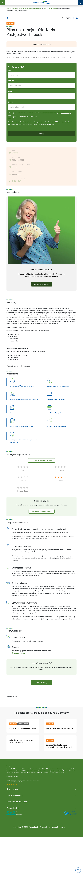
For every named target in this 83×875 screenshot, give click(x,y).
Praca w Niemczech (50, 8)
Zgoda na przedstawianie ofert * (23, 117)
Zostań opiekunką (14, 795)
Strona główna (11, 8)
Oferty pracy (37, 8)
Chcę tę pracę (41, 683)
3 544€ (16, 181)
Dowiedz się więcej (47, 124)
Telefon (11, 91)
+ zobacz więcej (66, 113)
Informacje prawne (12, 776)
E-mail (10, 102)
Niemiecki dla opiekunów (17, 802)
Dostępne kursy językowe (42, 511)
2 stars (14, 784)
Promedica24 (12, 808)
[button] (78, 870)
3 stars (12, 784)
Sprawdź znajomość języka (41, 460)
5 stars (7, 784)
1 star (16, 784)
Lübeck (15, 153)
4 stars (10, 784)
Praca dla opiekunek (25, 8)
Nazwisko (11, 81)
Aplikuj (41, 134)
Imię (9, 70)
